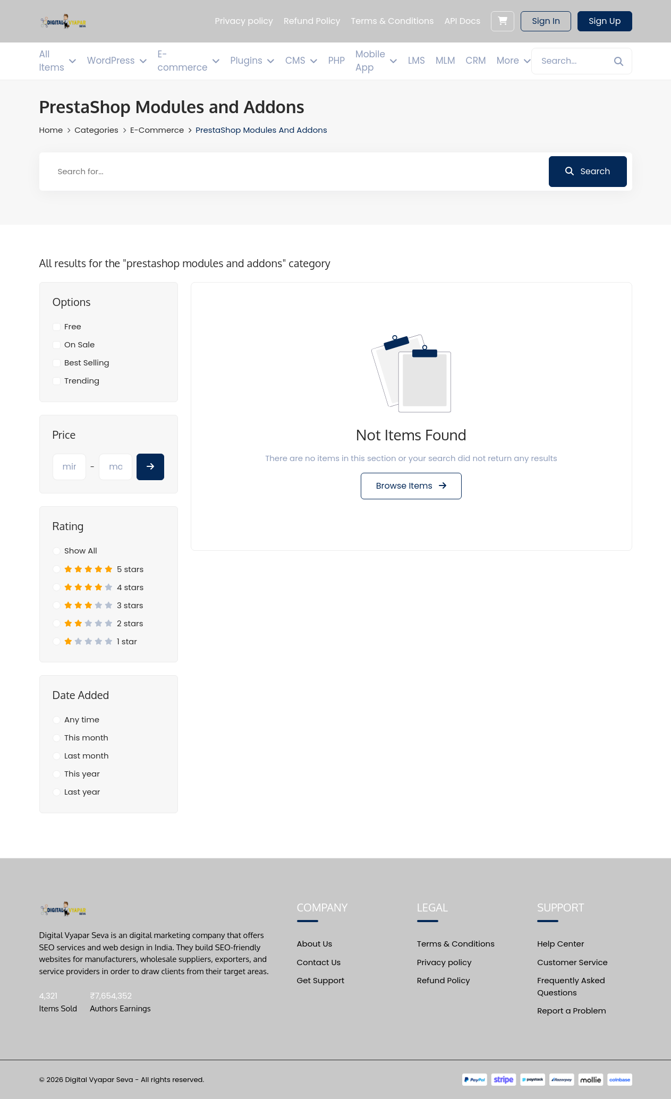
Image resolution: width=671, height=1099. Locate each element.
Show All (80, 550)
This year (82, 773)
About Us (315, 943)
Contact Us (319, 962)
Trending (81, 380)
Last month (86, 755)
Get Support (321, 980)
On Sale (79, 344)
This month (86, 737)
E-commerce (157, 129)
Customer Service (572, 962)
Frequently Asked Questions (571, 986)
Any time (81, 719)
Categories (96, 129)
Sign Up (605, 21)
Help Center (560, 943)
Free (72, 326)
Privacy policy (444, 962)
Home (51, 129)
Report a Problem (571, 1010)
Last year (82, 791)
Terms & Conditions (456, 943)
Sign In (546, 21)
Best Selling (86, 362)
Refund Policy (443, 980)
